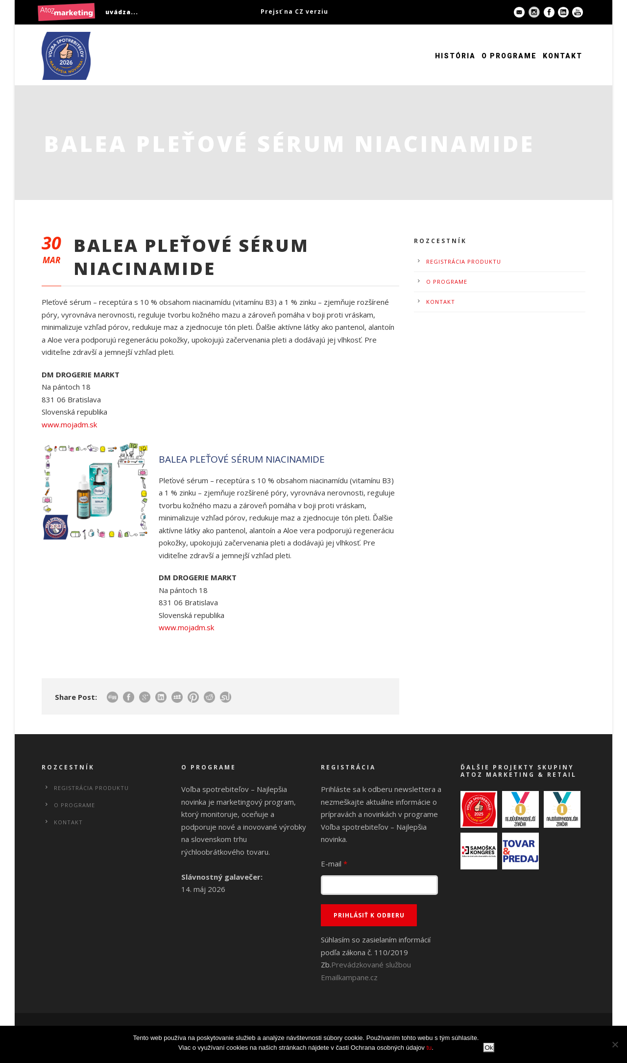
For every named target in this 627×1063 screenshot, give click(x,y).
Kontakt (562, 56)
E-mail (334, 863)
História (455, 56)
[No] (615, 1044)
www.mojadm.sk (69, 424)
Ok (488, 1047)
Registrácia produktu (463, 261)
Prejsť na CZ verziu (294, 11)
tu (429, 1047)
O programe (509, 56)
